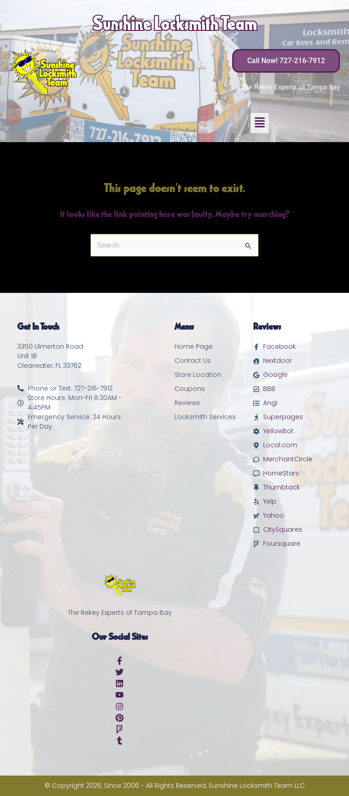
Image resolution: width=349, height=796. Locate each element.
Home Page (193, 346)
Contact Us (192, 360)
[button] (259, 123)
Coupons (189, 388)
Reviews (187, 402)
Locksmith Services (205, 416)
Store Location (197, 374)
